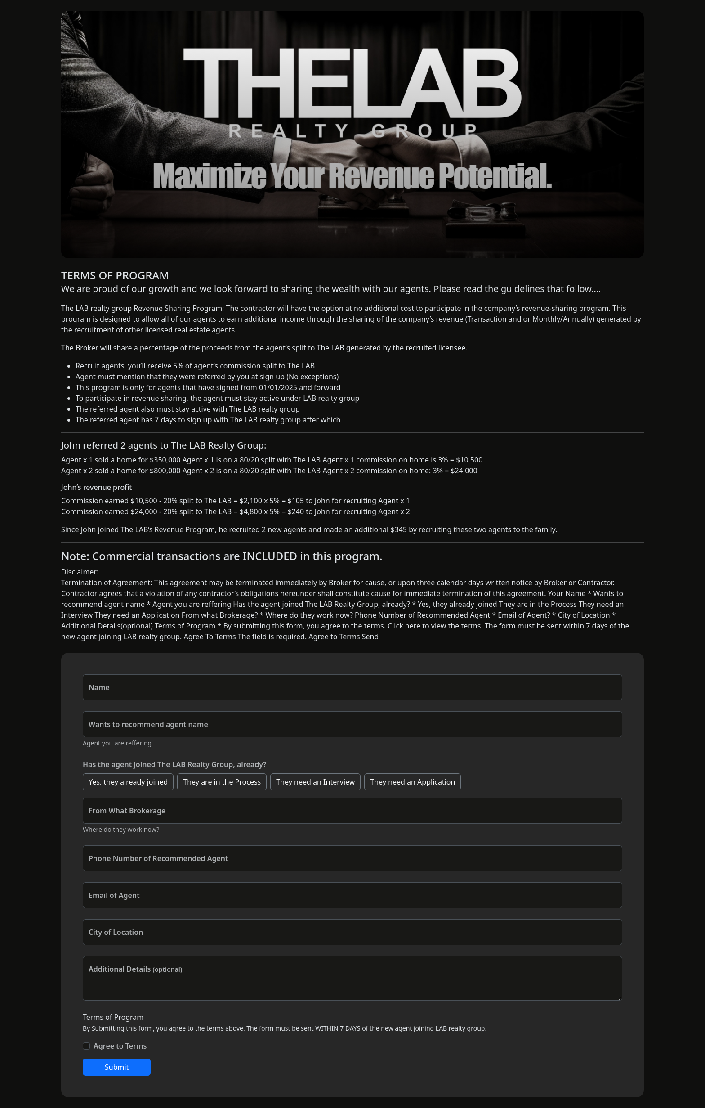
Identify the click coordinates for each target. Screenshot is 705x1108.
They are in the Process (222, 782)
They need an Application (412, 782)
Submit (117, 1067)
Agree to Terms (120, 1046)
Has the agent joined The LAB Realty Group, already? (175, 764)
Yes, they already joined (128, 782)
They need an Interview (315, 782)
